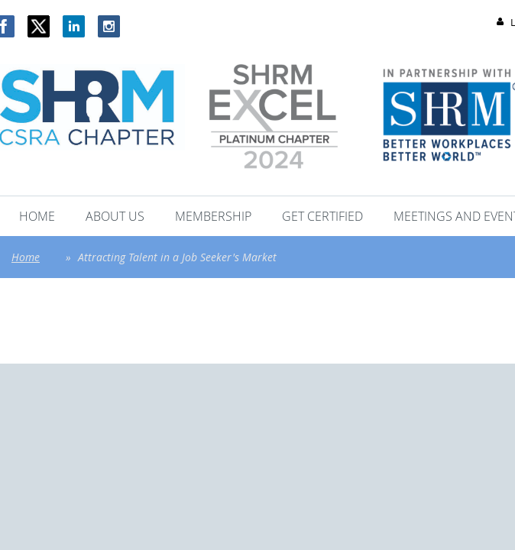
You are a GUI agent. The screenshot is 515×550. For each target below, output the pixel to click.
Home (25, 257)
